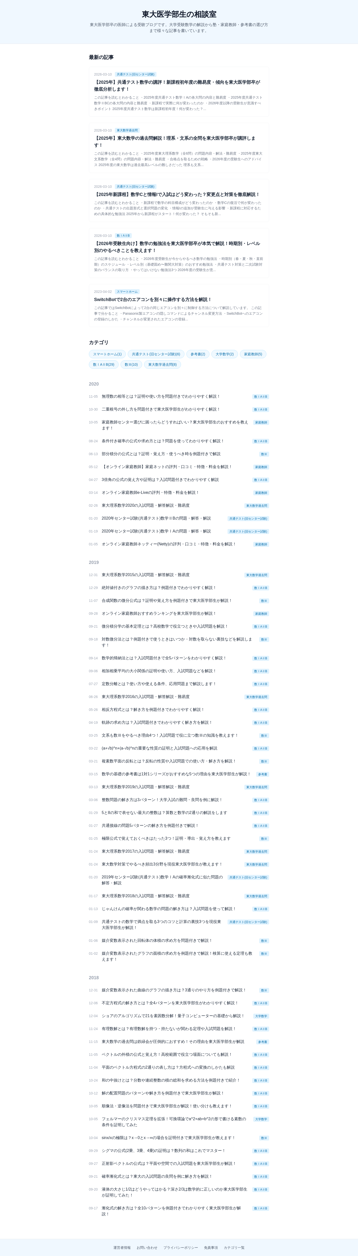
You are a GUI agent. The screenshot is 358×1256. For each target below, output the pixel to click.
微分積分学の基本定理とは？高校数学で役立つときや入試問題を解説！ (165, 626)
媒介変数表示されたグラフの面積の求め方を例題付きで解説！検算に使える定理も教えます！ (177, 956)
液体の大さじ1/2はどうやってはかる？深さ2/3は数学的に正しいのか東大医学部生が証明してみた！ (174, 1192)
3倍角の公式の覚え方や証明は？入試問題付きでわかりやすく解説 (160, 479)
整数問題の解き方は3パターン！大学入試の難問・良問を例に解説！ (162, 800)
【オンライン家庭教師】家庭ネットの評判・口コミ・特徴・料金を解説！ (167, 467)
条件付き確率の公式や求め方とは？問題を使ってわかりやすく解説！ (163, 441)
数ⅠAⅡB (123, 235)
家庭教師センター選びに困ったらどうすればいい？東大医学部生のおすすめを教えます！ (175, 425)
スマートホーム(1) (107, 354)
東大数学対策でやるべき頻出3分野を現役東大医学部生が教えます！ (162, 864)
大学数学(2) (225, 354)
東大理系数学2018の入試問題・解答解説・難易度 (146, 896)
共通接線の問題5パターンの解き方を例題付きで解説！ (150, 825)
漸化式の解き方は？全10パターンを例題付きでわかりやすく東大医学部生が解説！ (171, 1211)
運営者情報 (122, 1248)
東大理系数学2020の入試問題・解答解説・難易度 (146, 505)
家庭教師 (261, 422)
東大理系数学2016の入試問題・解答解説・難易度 (146, 697)
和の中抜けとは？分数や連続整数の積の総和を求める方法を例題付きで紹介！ (171, 1080)
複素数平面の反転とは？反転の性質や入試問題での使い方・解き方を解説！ (169, 761)
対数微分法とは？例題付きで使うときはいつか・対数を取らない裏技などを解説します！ (177, 642)
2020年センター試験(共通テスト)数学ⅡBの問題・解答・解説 (156, 518)
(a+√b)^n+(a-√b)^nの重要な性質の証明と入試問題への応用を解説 (159, 748)
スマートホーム (127, 291)
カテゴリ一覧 (234, 1248)
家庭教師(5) (253, 354)
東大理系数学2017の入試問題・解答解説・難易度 (146, 851)
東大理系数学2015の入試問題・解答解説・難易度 (146, 575)
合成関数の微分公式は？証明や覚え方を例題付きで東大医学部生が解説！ (167, 600)
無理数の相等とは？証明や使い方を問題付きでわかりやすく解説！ (161, 396)
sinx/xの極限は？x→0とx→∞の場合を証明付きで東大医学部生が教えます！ (169, 1138)
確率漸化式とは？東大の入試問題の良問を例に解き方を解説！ (157, 1176)
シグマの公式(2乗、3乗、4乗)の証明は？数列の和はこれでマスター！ (164, 1150)
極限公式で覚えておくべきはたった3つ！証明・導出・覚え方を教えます (166, 838)
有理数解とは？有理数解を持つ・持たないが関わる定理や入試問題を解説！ (169, 1029)
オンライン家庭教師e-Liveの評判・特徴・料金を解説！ (151, 492)
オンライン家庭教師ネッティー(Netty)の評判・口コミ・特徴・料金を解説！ (169, 544)
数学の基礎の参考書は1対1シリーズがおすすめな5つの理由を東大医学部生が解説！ (176, 774)
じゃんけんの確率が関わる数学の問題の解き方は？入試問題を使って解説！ (169, 909)
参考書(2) (198, 354)
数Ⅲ (264, 454)
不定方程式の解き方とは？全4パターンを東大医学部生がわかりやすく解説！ (170, 1003)
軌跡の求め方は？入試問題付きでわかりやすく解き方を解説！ (157, 722)
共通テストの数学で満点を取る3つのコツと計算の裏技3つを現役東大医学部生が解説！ (161, 925)
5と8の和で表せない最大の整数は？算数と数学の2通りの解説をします (164, 812)
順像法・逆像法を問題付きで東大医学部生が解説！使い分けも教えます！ (167, 1106)
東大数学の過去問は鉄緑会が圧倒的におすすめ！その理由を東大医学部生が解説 (173, 1041)
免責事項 (211, 1248)
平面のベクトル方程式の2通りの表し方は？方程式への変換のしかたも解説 (168, 1067)
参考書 (262, 774)
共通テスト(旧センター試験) (135, 74)
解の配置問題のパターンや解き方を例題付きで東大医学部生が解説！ (163, 1093)
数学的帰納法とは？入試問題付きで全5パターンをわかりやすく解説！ (164, 658)
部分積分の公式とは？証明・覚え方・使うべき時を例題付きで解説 (161, 454)
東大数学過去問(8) (162, 364)
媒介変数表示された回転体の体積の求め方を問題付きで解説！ (157, 940)
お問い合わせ (147, 1248)
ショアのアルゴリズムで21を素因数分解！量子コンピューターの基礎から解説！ (173, 1016)
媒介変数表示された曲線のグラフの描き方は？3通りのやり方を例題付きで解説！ (174, 990)
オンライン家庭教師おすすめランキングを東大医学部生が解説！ (159, 613)
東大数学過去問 (127, 130)
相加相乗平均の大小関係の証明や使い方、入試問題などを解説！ (159, 671)
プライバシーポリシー (180, 1248)
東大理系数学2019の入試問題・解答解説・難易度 (146, 787)
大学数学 (261, 1016)
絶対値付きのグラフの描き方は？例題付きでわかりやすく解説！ (159, 588)
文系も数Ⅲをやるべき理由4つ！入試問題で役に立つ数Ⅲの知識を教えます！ (170, 735)
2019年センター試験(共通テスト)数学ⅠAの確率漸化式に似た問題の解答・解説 (162, 880)
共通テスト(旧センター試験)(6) (156, 354)
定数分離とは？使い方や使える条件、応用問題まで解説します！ (159, 684)
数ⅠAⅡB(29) (103, 364)
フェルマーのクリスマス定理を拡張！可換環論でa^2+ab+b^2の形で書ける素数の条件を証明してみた (174, 1122)
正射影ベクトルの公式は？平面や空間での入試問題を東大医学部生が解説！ (169, 1163)
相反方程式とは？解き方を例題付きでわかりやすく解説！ (153, 709)
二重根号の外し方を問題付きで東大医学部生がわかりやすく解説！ (161, 409)
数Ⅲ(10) (131, 364)
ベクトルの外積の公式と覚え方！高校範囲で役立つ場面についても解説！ (167, 1054)
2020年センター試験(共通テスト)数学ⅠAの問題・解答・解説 (156, 531)
